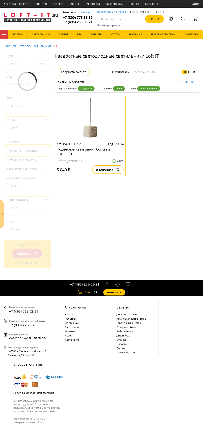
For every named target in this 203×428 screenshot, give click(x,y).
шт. (84, 292)
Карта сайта (72, 339)
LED (119, 88)
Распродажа (72, 327)
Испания (18, 229)
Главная (10, 46)
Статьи (120, 348)
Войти (195, 4)
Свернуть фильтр (74, 72)
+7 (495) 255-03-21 (77, 22)
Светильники (41, 46)
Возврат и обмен (126, 327)
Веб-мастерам (124, 331)
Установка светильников (131, 318)
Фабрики (70, 318)
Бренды (134, 4)
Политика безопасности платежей (33, 392)
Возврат (58, 4)
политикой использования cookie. (35, 411)
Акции (68, 335)
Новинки (70, 331)
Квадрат (86, 88)
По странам (72, 323)
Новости (121, 344)
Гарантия (40, 4)
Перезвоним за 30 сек (111, 12)
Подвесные (19, 106)
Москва (86, 12)
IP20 (15, 186)
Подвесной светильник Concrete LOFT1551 (83, 151)
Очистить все (186, 82)
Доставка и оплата (16, 4)
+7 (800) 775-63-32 (77, 17)
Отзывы (75, 4)
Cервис (122, 307)
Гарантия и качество (128, 323)
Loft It (16, 207)
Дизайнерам (114, 4)
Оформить (114, 292)
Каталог (4, 34)
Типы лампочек (125, 352)
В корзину (107, 169)
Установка (93, 4)
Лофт (15, 127)
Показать (27, 253)
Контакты (151, 4)
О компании (75, 307)
